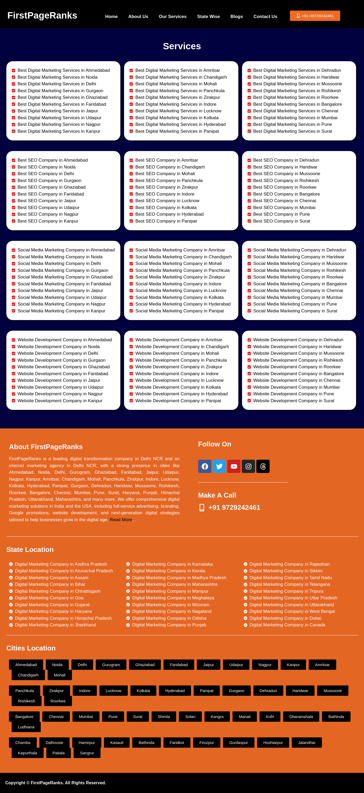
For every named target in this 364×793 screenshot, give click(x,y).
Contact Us (265, 16)
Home (111, 16)
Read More (121, 519)
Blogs (236, 16)
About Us (138, 16)
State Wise (208, 16)
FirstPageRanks (42, 15)
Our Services (172, 16)
